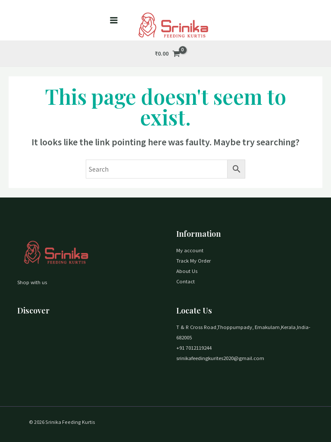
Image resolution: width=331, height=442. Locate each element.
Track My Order (193, 260)
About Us (186, 270)
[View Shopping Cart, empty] (167, 54)
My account (189, 250)
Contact (185, 281)
